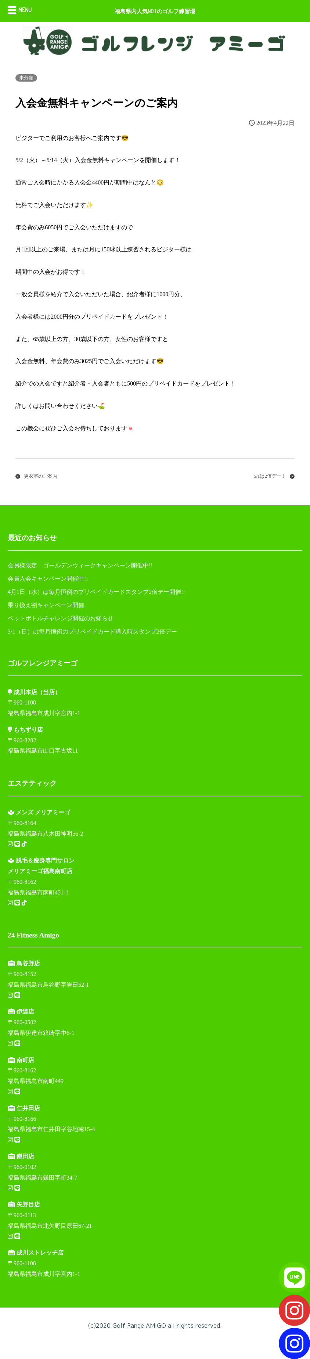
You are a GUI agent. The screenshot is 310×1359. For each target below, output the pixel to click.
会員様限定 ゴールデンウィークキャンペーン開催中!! (80, 565)
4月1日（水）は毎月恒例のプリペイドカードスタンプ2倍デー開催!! (96, 592)
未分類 (26, 77)
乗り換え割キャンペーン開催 (46, 605)
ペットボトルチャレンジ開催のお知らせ (60, 618)
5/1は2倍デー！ (270, 476)
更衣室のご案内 (40, 476)
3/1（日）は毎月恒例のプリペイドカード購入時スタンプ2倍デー (92, 631)
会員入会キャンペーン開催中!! (48, 578)
